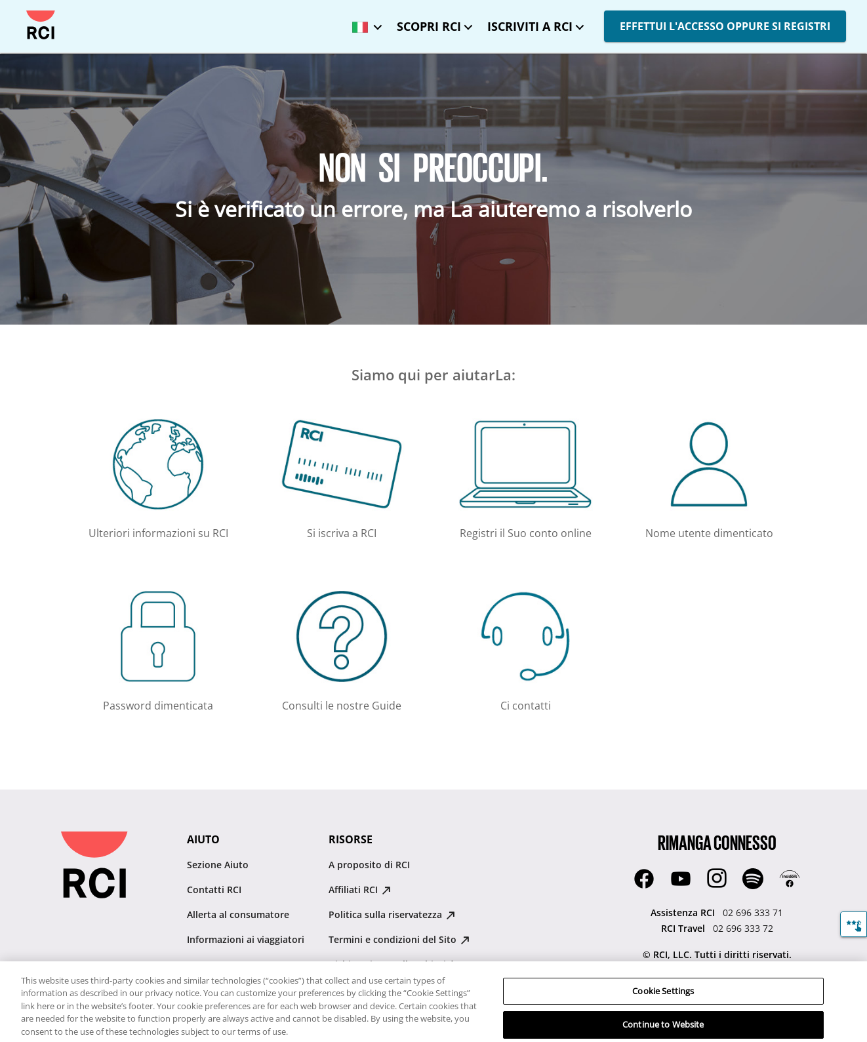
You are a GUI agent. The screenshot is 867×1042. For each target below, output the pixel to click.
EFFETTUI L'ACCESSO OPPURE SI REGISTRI (725, 26)
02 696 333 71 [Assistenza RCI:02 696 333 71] (753, 912)
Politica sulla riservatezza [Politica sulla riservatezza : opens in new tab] (392, 914)
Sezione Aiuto (218, 864)
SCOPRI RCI (429, 26)
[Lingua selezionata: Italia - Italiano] (364, 22)
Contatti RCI (214, 889)
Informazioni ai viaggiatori (245, 939)
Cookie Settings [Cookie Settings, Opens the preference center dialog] (663, 1000)
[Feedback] (853, 924)
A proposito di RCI (369, 864)
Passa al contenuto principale (21, 10)
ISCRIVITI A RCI (530, 26)
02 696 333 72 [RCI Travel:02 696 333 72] (743, 928)
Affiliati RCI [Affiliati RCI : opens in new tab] (360, 889)
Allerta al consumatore (238, 914)
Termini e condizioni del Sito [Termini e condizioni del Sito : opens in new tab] (399, 939)
